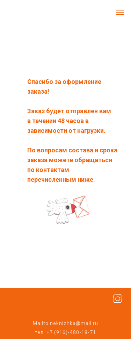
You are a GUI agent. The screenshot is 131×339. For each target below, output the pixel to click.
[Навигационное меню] (120, 12)
